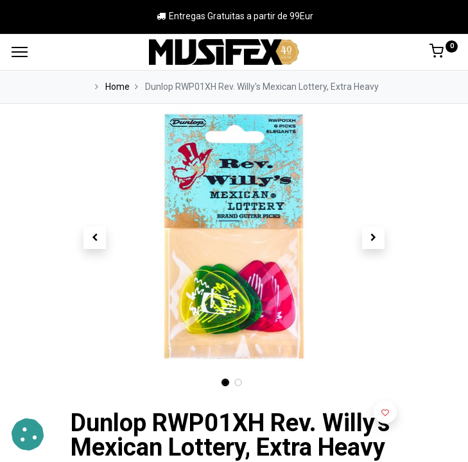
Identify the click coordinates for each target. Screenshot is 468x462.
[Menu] (19, 52)
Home (117, 86)
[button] (95, 237)
